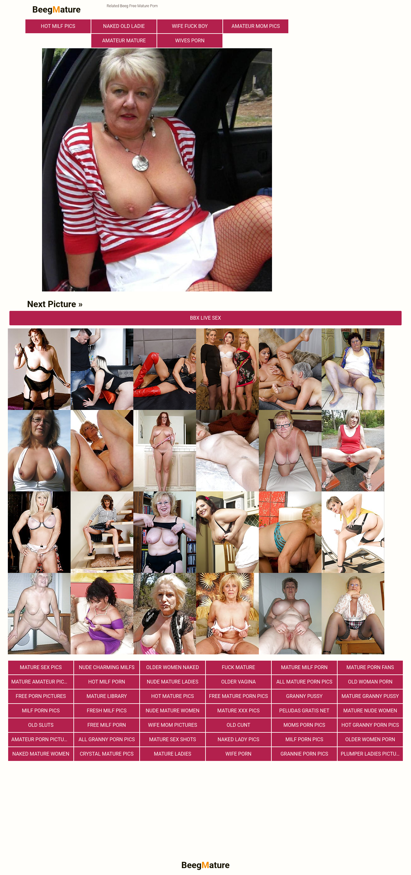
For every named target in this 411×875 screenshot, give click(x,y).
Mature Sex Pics (40, 667)
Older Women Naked (172, 667)
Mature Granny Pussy (370, 696)
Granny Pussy (304, 696)
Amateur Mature (124, 41)
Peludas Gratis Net (304, 711)
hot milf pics (58, 26)
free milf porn (107, 725)
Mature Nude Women (370, 711)
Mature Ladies (172, 754)
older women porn (370, 739)
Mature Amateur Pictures (42, 682)
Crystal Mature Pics (107, 754)
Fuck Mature (238, 667)
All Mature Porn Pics (304, 682)
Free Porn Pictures (41, 696)
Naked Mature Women (40, 754)
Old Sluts (40, 725)
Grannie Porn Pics (304, 754)
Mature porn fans (370, 667)
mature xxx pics (238, 711)
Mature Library (107, 696)
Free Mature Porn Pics (238, 696)
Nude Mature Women (172, 711)
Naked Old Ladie (124, 26)
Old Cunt (238, 725)
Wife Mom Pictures (172, 725)
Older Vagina (238, 682)
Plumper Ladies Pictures (372, 754)
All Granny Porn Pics (106, 739)
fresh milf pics (107, 711)
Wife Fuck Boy (190, 26)
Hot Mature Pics (172, 696)
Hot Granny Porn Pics (370, 725)
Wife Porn (239, 754)
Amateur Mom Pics (256, 26)
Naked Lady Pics (238, 739)
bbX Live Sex (205, 318)
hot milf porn (106, 682)
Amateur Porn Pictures (42, 739)
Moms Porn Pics (304, 725)
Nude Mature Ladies (172, 682)
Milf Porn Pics (41, 711)
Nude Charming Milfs (107, 667)
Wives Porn (190, 41)
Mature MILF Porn (304, 667)
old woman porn (370, 682)
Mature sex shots (172, 739)
